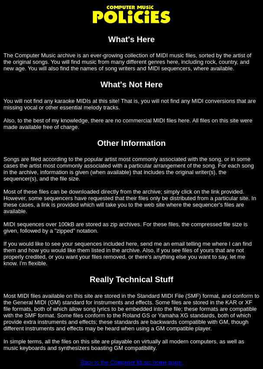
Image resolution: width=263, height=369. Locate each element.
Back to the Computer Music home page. (132, 362)
